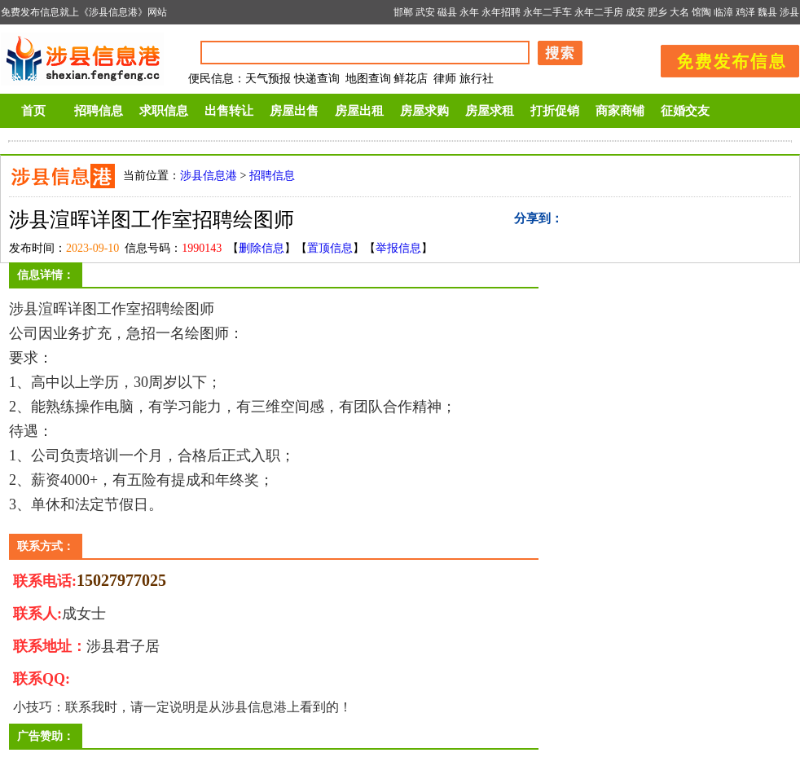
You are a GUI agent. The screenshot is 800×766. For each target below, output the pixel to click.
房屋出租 (359, 110)
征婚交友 (685, 110)
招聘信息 (98, 110)
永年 (469, 12)
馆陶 (701, 12)
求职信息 (163, 110)
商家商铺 (620, 110)
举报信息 (398, 248)
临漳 (723, 12)
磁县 (447, 12)
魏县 (767, 12)
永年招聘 (501, 12)
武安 (425, 12)
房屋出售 (294, 110)
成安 (635, 12)
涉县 (789, 12)
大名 (679, 12)
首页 (33, 110)
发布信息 (722, 58)
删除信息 (261, 248)
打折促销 (554, 110)
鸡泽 (745, 12)
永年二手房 (598, 12)
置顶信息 (330, 248)
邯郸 (403, 12)
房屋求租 (489, 110)
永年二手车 (547, 12)
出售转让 (228, 110)
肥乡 (657, 12)
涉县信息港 (208, 175)
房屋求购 (424, 110)
